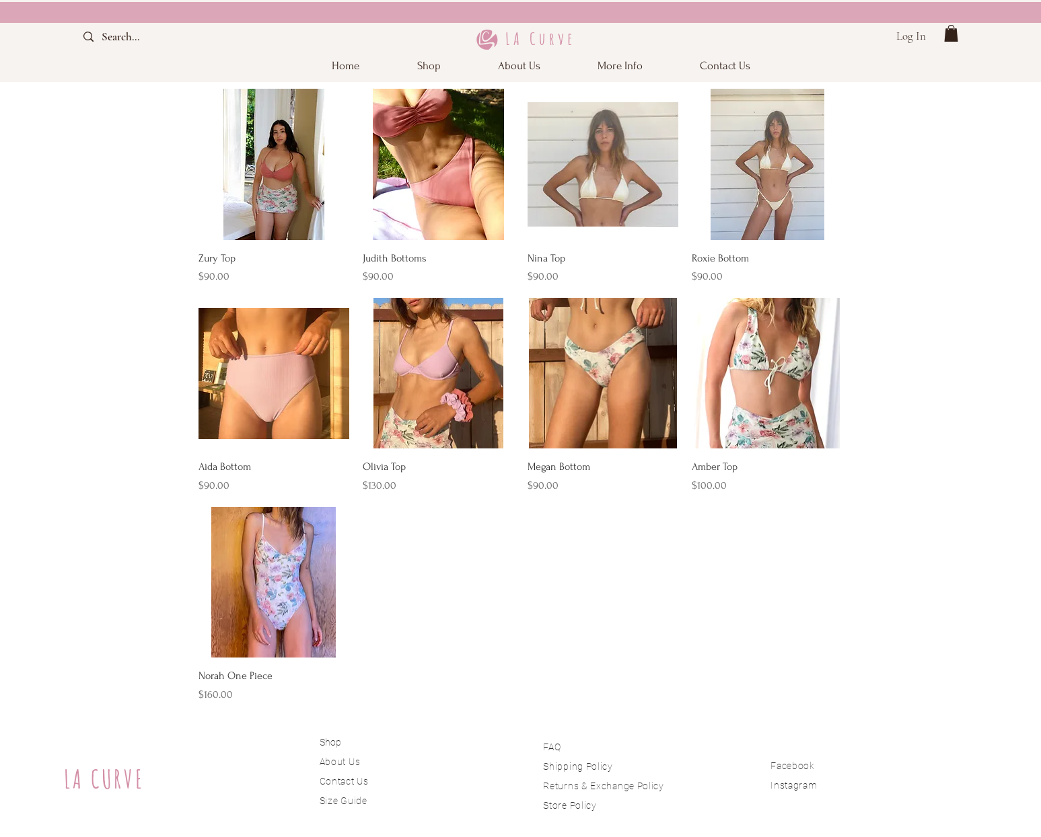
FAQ (552, 747)
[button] (620, 65)
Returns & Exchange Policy (603, 786)
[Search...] (132, 36)
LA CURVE (104, 779)
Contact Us (344, 781)
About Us (341, 761)
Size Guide (343, 800)
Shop (330, 742)
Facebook (792, 765)
